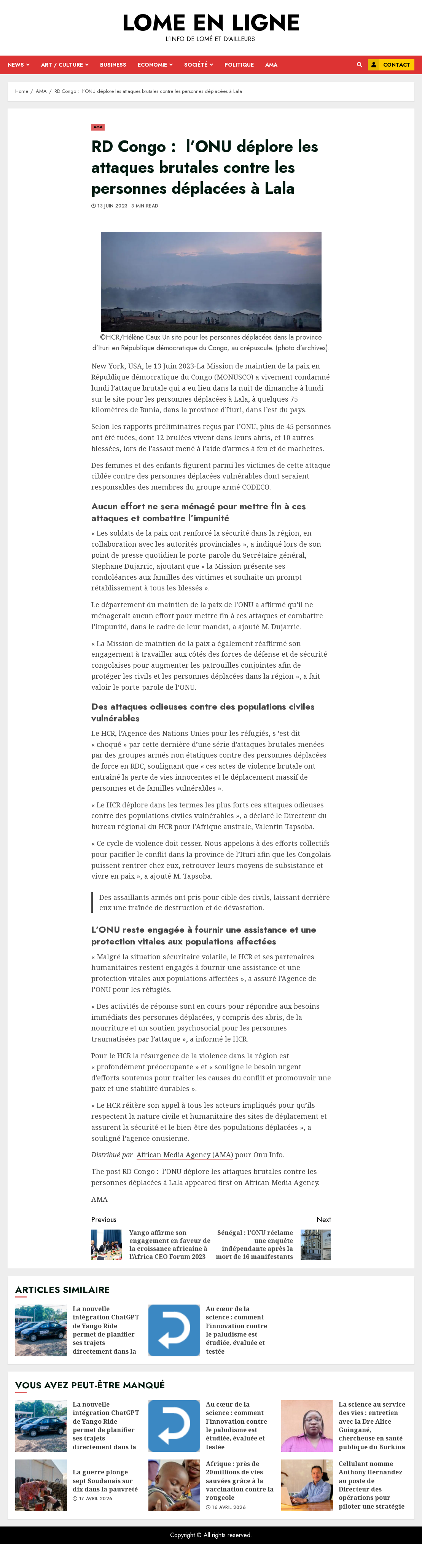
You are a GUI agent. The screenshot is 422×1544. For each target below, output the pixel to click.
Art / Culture (62, 65)
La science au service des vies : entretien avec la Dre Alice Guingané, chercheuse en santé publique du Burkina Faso (307, 1426)
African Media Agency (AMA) (185, 1154)
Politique (239, 65)
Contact (389, 64)
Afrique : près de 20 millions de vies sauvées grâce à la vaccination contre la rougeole (174, 1485)
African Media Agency (281, 1182)
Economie (152, 65)
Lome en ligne (211, 22)
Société (195, 65)
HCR (108, 733)
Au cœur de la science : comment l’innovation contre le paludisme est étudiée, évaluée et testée (174, 1330)
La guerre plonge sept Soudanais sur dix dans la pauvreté (41, 1485)
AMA (271, 65)
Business (113, 65)
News (16, 65)
